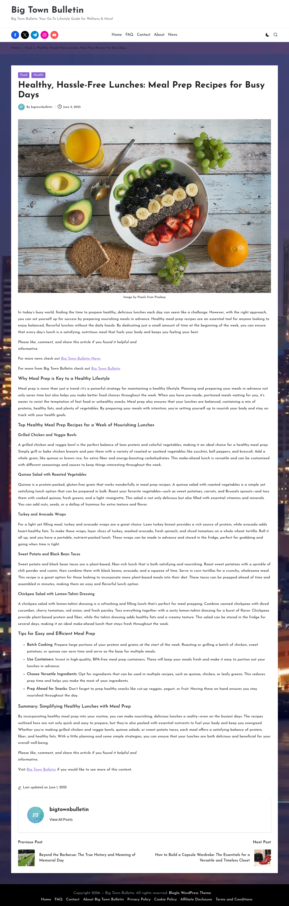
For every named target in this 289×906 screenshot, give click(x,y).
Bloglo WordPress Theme (190, 893)
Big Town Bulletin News (80, 358)
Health (38, 75)
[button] (61, 819)
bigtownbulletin (69, 809)
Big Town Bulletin (47, 10)
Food (23, 75)
